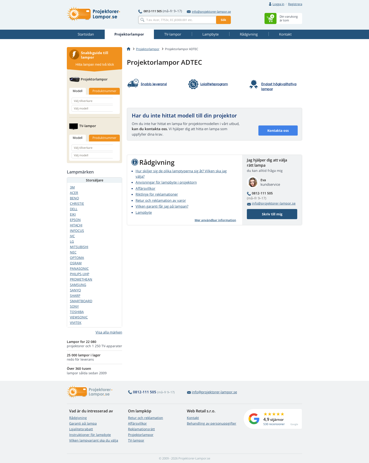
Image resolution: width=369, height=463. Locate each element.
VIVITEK (75, 322)
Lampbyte (144, 212)
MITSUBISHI (79, 247)
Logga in (278, 4)
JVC (72, 236)
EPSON (75, 219)
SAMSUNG (78, 284)
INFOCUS (77, 230)
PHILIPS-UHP (79, 274)
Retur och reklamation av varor (161, 200)
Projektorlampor (147, 49)
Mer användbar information (215, 220)
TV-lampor (136, 440)
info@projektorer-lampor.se (209, 11)
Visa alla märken (109, 332)
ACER (74, 192)
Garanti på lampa (83, 423)
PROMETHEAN (81, 279)
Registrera (295, 4)
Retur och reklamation (145, 417)
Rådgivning (78, 417)
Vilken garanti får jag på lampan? (162, 206)
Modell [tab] (77, 91)
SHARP (75, 295)
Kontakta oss (278, 130)
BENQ (74, 198)
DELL (73, 209)
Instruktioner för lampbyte (90, 434)
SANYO (75, 290)
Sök (223, 20)
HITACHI (76, 225)
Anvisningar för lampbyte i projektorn (166, 182)
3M (72, 187)
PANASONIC (79, 268)
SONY (74, 306)
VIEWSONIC (79, 317)
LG (72, 241)
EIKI (73, 214)
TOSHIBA (77, 312)
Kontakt (193, 417)
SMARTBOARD (81, 301)
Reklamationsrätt (141, 429)
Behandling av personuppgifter (211, 423)
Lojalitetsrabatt (81, 429)
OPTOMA (77, 257)
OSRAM (76, 263)
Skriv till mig (272, 214)
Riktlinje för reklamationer (157, 194)
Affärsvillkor (145, 188)
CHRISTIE (77, 203)
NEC (73, 252)
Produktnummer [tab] (104, 91)
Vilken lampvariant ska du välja (93, 440)
